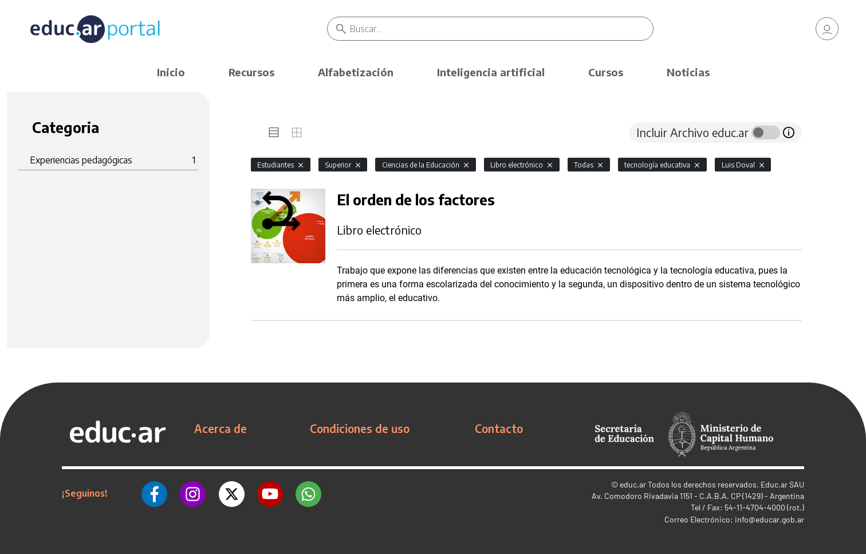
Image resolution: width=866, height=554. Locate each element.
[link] (827, 28)
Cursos (605, 72)
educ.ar (633, 484)
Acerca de (220, 428)
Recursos (251, 72)
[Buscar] (501, 28)
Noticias (688, 72)
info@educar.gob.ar (769, 519)
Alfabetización (355, 72)
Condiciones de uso (360, 428)
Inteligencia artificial (491, 72)
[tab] (273, 132)
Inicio (171, 72)
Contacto (499, 428)
